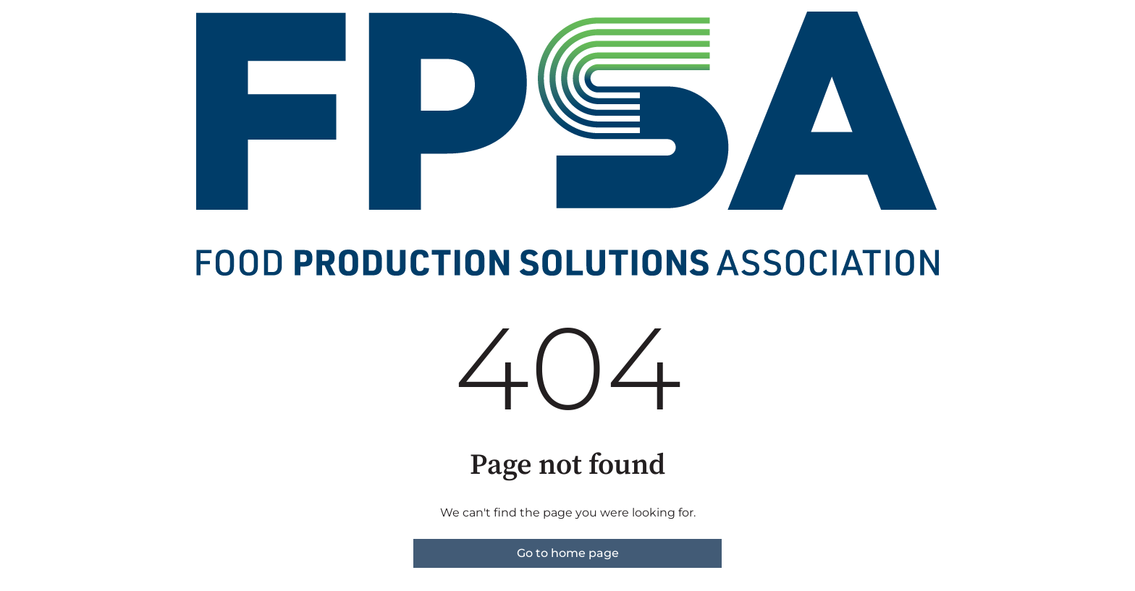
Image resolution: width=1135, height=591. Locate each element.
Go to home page (568, 553)
